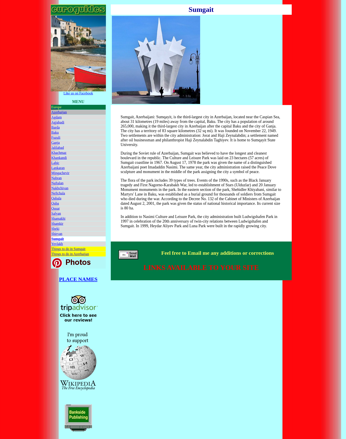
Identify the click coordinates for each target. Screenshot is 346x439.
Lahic (55, 163)
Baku (55, 132)
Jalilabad (57, 147)
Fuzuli (55, 137)
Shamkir (57, 223)
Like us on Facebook (78, 91)
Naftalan (57, 183)
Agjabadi (57, 122)
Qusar (55, 208)
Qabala (56, 198)
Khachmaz (58, 153)
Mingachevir (60, 173)
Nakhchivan (59, 188)
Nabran (56, 178)
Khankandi (59, 158)
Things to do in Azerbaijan (70, 254)
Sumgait (57, 239)
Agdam (56, 117)
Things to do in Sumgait (68, 249)
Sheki (55, 229)
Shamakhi (58, 218)
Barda (55, 127)
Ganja (55, 142)
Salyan (56, 213)
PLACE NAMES (78, 279)
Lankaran (58, 168)
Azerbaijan (59, 112)
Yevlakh (57, 244)
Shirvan (56, 234)
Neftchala (58, 193)
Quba (55, 203)
